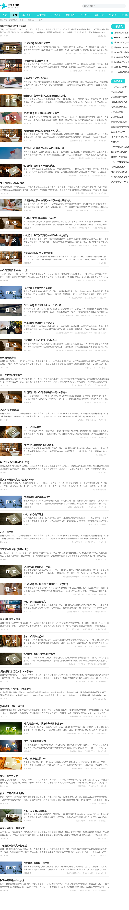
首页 (4, 15)
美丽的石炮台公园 (73, 611)
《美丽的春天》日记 (75, 140)
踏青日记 (103, 88)
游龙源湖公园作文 (76, 751)
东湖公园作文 (93, 524)
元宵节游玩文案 (101, 559)
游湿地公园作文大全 (74, 873)
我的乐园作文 (101, 733)
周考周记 (88, 368)
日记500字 (70, 210)
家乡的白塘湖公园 (90, 768)
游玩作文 (103, 298)
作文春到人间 (93, 786)
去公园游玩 (88, 71)
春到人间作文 (82, 786)
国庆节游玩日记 (84, 53)
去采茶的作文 (80, 821)
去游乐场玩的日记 (100, 71)
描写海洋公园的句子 (99, 315)
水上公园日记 (89, 646)
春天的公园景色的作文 (73, 629)
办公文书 (84, 15)
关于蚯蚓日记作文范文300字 (97, 664)
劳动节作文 (92, 106)
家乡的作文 (102, 768)
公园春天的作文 (101, 629)
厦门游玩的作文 (101, 681)
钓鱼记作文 (81, 664)
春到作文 (103, 786)
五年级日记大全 (91, 594)
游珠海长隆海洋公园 (66, 315)
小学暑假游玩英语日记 (99, 53)
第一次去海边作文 (100, 385)
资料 (14, 15)
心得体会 (55, 15)
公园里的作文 (83, 437)
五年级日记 (102, 594)
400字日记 (72, 158)
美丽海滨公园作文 (100, 611)
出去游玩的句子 (71, 53)
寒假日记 (88, 402)
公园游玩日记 (31, 20)
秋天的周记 (102, 368)
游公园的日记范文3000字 (83, 123)
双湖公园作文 (101, 838)
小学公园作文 (101, 542)
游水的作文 (78, 646)
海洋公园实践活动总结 (83, 315)
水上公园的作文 (101, 646)
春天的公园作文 (88, 629)
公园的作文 (102, 437)
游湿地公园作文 (90, 542)
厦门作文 (91, 681)
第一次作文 (88, 385)
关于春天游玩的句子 (75, 298)
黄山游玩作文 (101, 577)
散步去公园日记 (91, 193)
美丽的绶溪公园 (87, 611)
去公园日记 (102, 193)
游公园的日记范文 (76, 71)
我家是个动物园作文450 (76, 507)
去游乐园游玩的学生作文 (71, 577)
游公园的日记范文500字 (98, 210)
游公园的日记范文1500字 (64, 123)
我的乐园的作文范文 (74, 733)
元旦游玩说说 (101, 472)
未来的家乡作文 (77, 768)
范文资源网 (13, 20)
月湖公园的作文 (90, 751)
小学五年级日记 (78, 594)
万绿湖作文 (102, 420)
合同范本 (70, 15)
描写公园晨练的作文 (99, 890)
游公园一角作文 (101, 716)
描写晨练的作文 (85, 890)
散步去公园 (80, 193)
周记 (95, 368)
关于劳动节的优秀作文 (79, 106)
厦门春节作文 (80, 681)
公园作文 (93, 437)
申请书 (112, 15)
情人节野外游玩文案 (99, 489)
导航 (21, 20)
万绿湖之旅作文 (91, 420)
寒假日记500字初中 (100, 402)
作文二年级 (92, 855)
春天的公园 (102, 140)
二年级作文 (102, 855)
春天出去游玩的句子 (91, 298)
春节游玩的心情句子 (99, 699)
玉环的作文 (102, 803)
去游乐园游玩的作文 (88, 577)
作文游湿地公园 (77, 542)
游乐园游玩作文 (101, 455)
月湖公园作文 (101, 751)
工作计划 (41, 15)
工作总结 (27, 15)
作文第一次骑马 (77, 385)
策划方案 (99, 15)
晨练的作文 (74, 890)
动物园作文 (102, 507)
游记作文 (72, 664)
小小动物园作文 (91, 507)
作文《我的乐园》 (89, 733)
